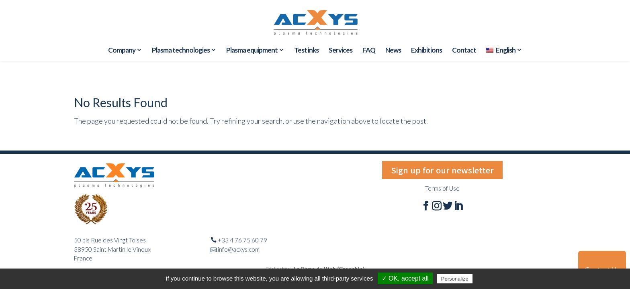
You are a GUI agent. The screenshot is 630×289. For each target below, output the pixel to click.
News (393, 50)
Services (340, 50)
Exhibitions (426, 50)
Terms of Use (442, 188)
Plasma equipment (252, 50)
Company (121, 50)
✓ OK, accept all (405, 278)
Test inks (306, 50)
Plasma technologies (181, 50)
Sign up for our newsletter (442, 170)
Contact (464, 50)
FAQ (368, 50)
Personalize (454, 279)
